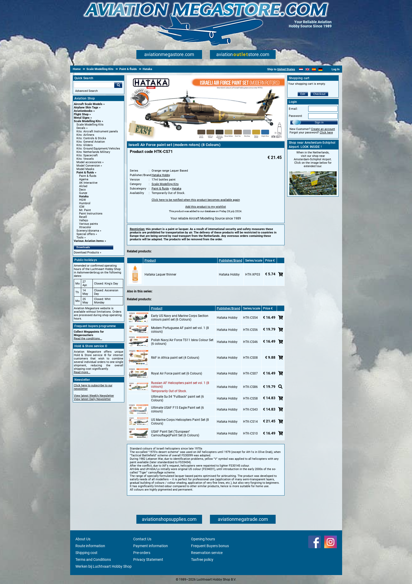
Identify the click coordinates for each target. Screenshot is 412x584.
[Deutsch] (320, 69)
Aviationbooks (83, 111)
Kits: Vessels (85, 159)
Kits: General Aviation (90, 141)
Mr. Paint (85, 210)
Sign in (319, 122)
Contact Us (142, 539)
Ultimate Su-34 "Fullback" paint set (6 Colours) (177, 398)
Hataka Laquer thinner (160, 274)
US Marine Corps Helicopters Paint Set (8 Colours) (180, 421)
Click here (326, 132)
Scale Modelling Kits (87, 121)
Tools (80, 237)
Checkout (319, 94)
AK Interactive (88, 182)
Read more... (82, 372)
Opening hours (203, 539)
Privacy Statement (148, 559)
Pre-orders (141, 553)
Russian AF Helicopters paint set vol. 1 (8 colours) (180, 384)
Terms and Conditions (93, 559)
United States (286, 69)
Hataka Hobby (161, 175)
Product (150, 260)
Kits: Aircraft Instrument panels (97, 131)
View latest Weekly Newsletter (94, 395)
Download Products (86, 252)
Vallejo (83, 220)
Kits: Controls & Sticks (91, 138)
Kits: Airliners (85, 135)
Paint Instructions (90, 213)
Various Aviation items (89, 241)
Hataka (84, 196)
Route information (90, 546)
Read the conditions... (88, 338)
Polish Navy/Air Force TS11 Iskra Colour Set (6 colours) (182, 342)
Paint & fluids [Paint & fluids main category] (87, 176)
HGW (82, 200)
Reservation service (207, 553)
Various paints (88, 224)
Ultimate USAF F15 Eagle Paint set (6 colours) (177, 409)
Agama (83, 179)
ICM (81, 206)
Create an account (323, 129)
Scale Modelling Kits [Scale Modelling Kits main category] (90, 124)
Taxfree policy (202, 559)
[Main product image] (206, 139)
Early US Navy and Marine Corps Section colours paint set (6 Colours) (179, 317)
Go (118, 85)
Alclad (83, 186)
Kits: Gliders (84, 145)
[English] (308, 69)
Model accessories (88, 162)
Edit (302, 94)
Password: (295, 116)
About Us (82, 539)
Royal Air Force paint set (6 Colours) (176, 373)
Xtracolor (85, 227)
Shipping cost (86, 553)
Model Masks (85, 169)
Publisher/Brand (230, 260)
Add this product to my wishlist (205, 206)
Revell (83, 217)
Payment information (150, 546)
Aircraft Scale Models (88, 104)
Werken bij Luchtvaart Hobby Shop (103, 566)
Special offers (85, 234)
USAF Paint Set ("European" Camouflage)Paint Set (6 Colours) (175, 433)
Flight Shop (81, 114)
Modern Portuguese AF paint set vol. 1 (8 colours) (180, 329)
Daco (82, 189)
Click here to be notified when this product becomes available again (196, 200)
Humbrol (84, 203)
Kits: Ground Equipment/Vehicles (98, 148)
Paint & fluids (85, 172)
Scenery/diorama (87, 230)
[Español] (314, 69)
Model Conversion (88, 165)
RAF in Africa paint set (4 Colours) (175, 358)
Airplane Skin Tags (86, 107)
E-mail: (293, 109)
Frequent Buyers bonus (210, 546)
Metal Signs (82, 117)
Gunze (83, 193)
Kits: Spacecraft (87, 155)
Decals (80, 128)
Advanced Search (86, 91)
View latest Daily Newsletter (92, 399)
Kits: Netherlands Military (93, 152)
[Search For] (94, 85)
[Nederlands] (301, 69)
